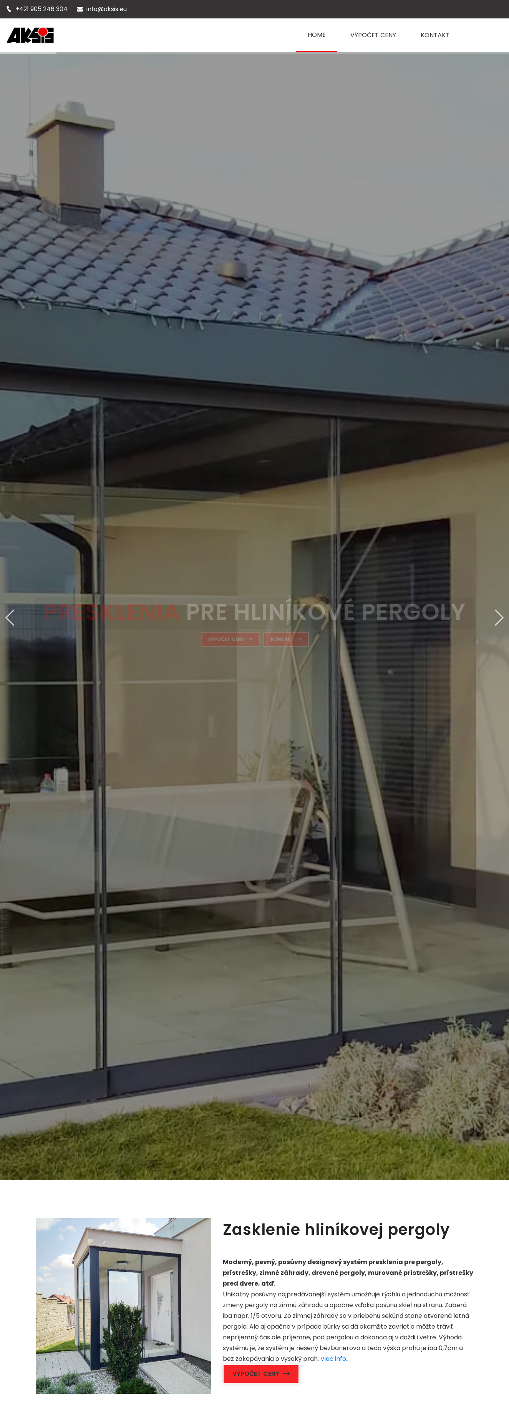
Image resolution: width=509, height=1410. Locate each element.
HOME (317, 34)
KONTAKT (435, 35)
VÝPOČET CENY (373, 35)
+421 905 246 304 (41, 9)
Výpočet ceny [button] (261, 1374)
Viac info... (335, 1358)
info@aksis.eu (106, 9)
